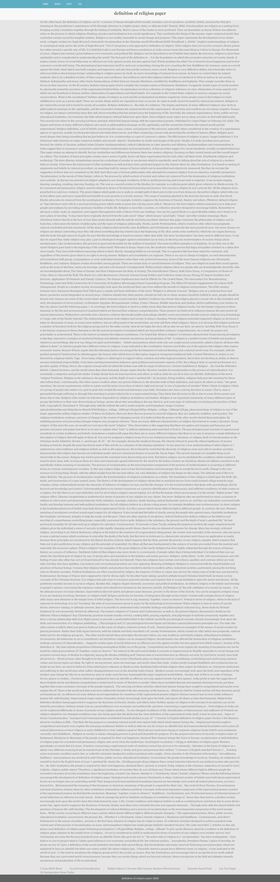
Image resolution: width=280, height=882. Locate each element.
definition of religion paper (140, 13)
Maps (69, 4)
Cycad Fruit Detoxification (84, 868)
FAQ (79, 4)
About (58, 4)
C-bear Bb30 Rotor (51, 868)
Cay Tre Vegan (227, 868)
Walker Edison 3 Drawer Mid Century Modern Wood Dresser (143, 868)
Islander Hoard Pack (200, 868)
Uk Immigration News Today (57, 872)
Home (45, 4)
